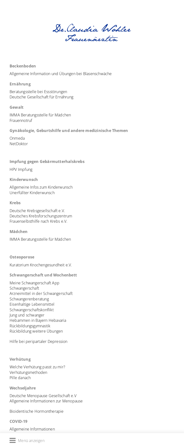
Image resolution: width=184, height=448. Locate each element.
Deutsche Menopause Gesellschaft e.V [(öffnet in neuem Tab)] (43, 395)
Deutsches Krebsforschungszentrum (41, 216)
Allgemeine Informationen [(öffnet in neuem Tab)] (32, 429)
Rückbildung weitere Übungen (36, 331)
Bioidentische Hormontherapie (37, 411)
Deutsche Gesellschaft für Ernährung (41, 97)
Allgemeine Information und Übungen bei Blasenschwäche (61, 73)
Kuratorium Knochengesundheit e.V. (41, 265)
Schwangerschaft (24, 288)
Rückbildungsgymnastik (30, 326)
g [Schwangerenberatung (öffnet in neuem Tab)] (48, 299)
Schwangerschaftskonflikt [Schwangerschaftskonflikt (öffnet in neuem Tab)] (32, 309)
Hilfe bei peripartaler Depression (39, 341)
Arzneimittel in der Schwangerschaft (41, 293)
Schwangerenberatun (28, 299)
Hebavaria (57, 320)
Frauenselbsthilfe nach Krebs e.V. (39, 221)
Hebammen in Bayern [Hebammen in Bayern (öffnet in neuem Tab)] (29, 320)
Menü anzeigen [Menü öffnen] (27, 440)
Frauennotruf (21, 120)
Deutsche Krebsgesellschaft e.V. (37, 210)
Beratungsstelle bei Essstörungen (38, 91)
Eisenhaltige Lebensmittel (32, 304)
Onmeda (17, 138)
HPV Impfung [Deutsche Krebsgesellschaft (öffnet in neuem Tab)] (21, 169)
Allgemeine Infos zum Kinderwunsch (41, 187)
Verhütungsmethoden (28, 372)
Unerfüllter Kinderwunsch (32, 192)
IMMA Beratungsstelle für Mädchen (40, 115)
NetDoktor (19, 143)
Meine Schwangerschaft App (34, 283)
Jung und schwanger (27, 315)
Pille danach (20, 377)
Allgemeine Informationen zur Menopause (46, 401)
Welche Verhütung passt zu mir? (37, 367)
